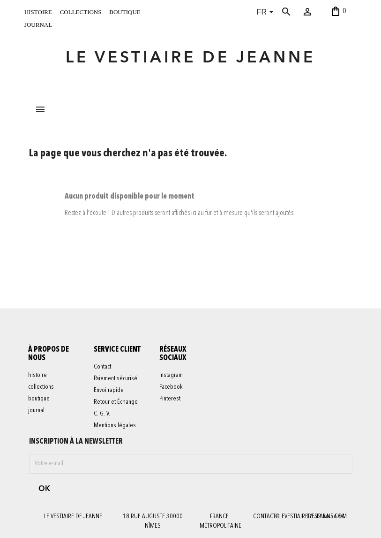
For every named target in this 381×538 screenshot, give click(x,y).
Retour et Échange (116, 403)
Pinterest (170, 399)
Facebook (171, 387)
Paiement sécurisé (116, 379)
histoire (38, 11)
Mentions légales (115, 426)
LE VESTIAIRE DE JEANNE (190, 58)
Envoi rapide (109, 391)
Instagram (171, 376)
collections (81, 11)
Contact (103, 367)
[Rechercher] (295, 11)
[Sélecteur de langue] (267, 12)
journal (38, 24)
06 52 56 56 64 (325, 516)
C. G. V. (102, 414)
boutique (124, 11)
